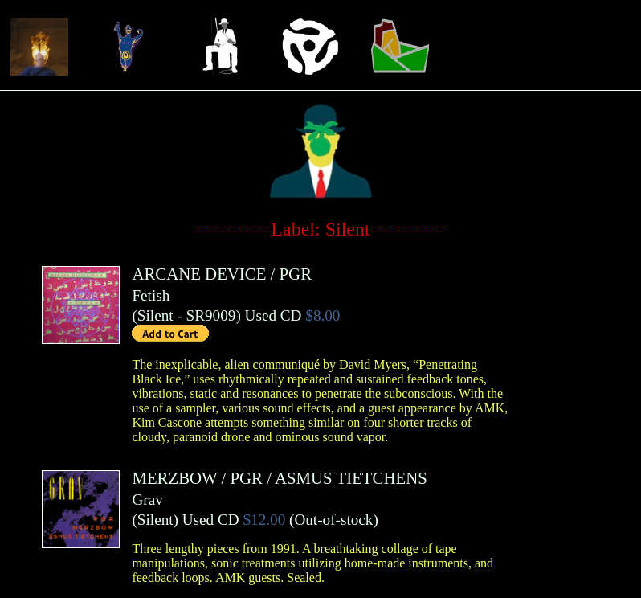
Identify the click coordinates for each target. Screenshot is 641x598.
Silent (155, 315)
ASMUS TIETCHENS (351, 478)
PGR (296, 273)
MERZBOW (174, 478)
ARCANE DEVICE (199, 273)
